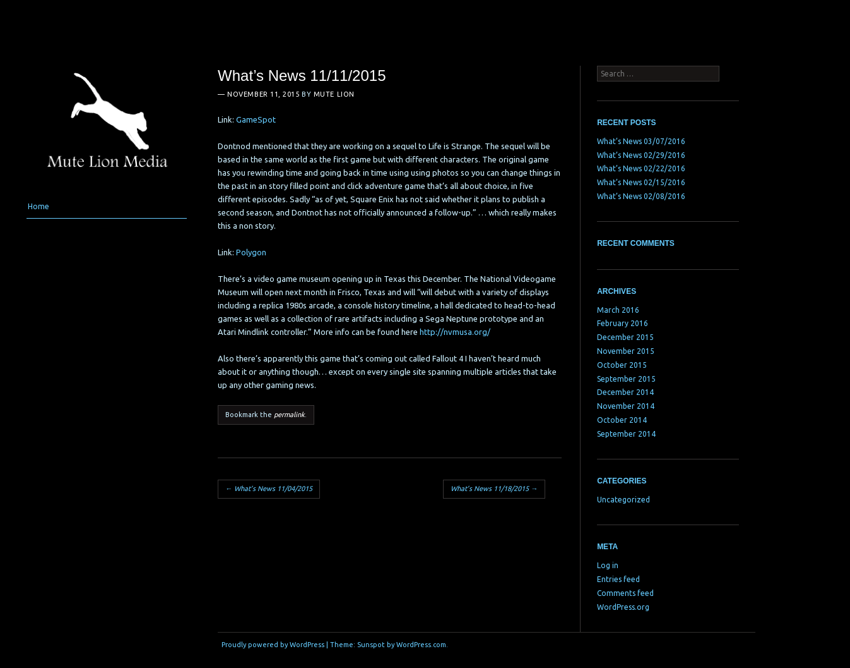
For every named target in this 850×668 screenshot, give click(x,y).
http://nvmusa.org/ (455, 331)
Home (38, 206)
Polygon (251, 252)
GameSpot (256, 119)
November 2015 (625, 351)
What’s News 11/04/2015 (268, 488)
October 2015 (622, 365)
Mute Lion (334, 94)
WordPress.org (623, 607)
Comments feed (625, 593)
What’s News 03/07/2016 (641, 141)
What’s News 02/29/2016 (641, 155)
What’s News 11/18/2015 (494, 488)
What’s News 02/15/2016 (641, 182)
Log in (607, 565)
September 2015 (626, 379)
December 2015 (625, 337)
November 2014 (625, 406)
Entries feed (618, 579)
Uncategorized (623, 499)
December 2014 (625, 392)
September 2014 (626, 434)
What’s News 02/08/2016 (641, 196)
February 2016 (622, 323)
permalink (289, 414)
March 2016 (618, 310)
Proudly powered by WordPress (272, 644)
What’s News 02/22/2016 (641, 168)
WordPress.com (421, 644)
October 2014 (622, 420)
